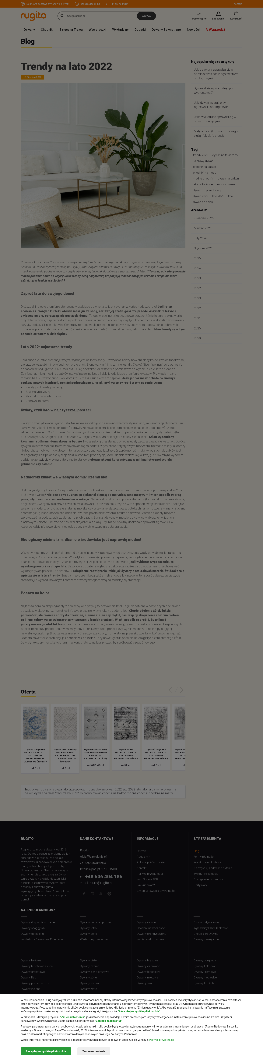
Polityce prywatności (161, 1039)
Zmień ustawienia (93, 1051)
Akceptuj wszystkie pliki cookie (46, 1051)
